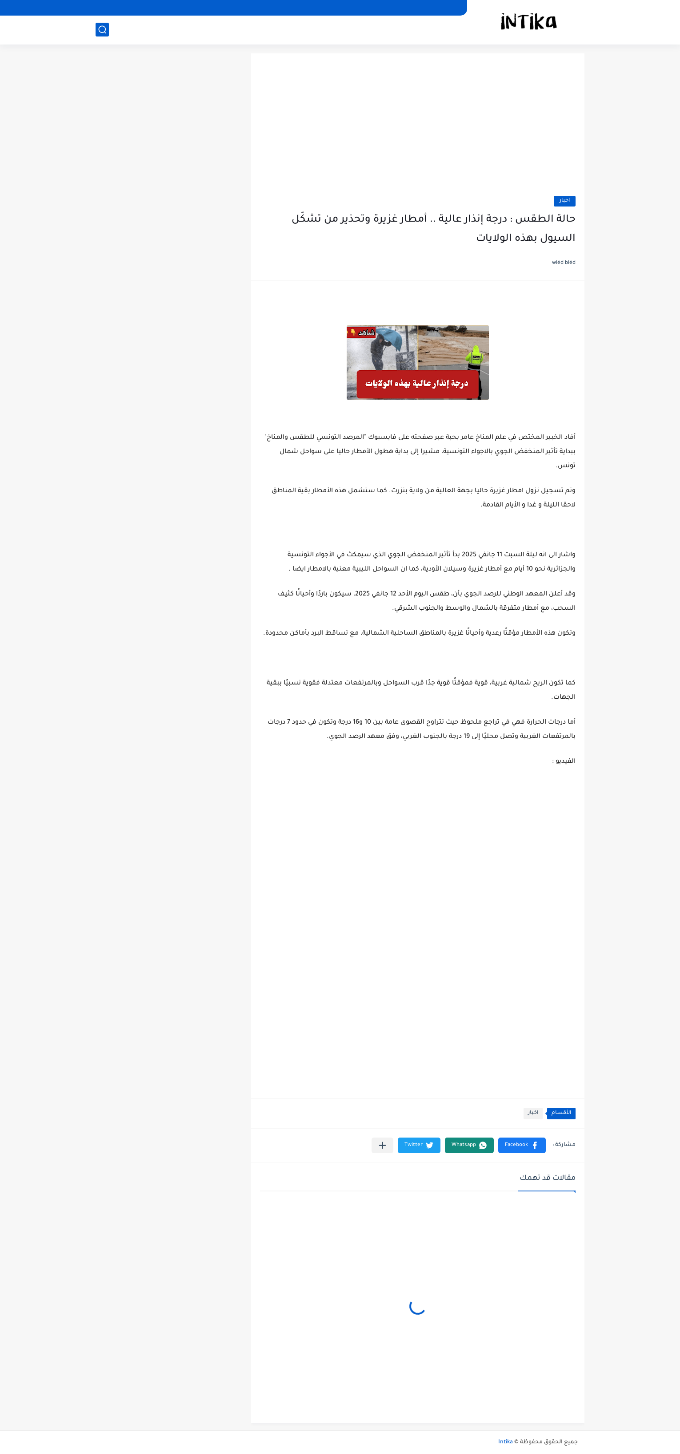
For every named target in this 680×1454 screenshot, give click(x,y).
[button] (522, 1145)
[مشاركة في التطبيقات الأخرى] (382, 1145)
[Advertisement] (418, 129)
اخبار (565, 201)
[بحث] (102, 29)
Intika (505, 1442)
